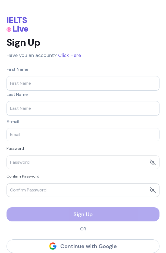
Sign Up (83, 214)
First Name (17, 69)
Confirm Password (23, 176)
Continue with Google (83, 246)
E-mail (13, 121)
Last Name (17, 94)
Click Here (69, 55)
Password (15, 148)
